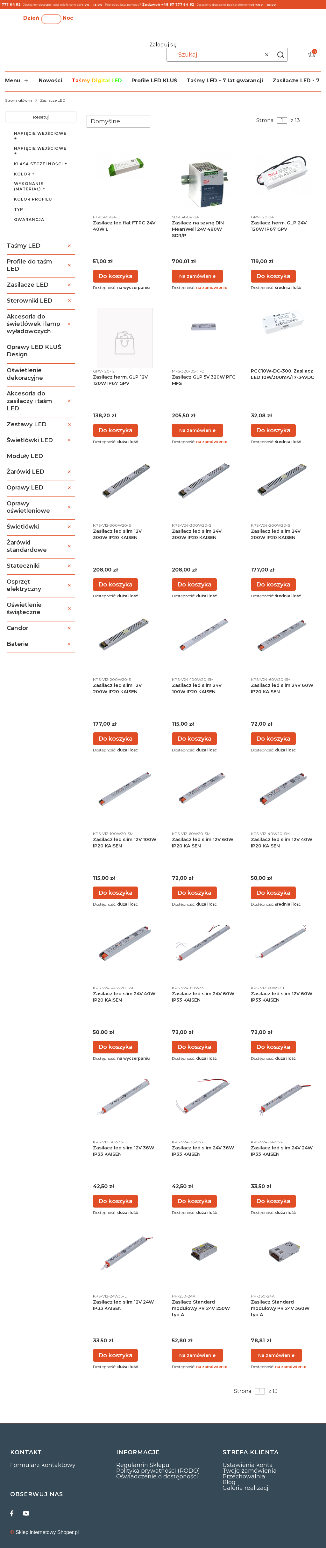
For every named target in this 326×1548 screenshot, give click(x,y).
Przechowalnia (244, 1476)
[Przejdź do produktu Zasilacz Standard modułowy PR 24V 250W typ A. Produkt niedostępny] (204, 1251)
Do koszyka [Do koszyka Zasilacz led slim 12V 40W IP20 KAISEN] (273, 892)
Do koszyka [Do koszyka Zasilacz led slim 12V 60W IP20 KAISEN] (194, 892)
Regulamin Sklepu (142, 1465)
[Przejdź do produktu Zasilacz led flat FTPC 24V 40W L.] (125, 166)
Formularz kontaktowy (42, 1465)
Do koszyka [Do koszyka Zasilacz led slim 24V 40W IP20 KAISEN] (115, 1047)
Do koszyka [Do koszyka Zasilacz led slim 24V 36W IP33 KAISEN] (194, 1201)
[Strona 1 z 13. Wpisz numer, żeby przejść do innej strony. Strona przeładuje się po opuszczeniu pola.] (282, 120)
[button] (280, 54)
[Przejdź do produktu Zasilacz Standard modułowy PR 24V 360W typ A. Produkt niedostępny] (283, 1251)
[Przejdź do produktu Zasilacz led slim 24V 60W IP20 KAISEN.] (283, 635)
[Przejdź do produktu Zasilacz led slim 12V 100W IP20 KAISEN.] (125, 789)
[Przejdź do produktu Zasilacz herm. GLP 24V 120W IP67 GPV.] (283, 174)
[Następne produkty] (293, 1391)
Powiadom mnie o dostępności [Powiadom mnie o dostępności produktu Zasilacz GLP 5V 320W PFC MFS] (197, 430)
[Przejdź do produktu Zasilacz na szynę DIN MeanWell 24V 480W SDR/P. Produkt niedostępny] (204, 182)
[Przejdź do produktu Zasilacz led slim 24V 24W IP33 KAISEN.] (283, 1097)
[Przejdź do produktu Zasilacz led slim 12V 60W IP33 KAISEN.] (283, 943)
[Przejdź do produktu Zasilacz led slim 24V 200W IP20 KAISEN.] (283, 480)
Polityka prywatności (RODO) (158, 1470)
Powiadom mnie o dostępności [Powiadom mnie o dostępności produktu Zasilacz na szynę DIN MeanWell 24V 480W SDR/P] (197, 276)
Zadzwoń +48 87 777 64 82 (174, 5)
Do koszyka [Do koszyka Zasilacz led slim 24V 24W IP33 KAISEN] (273, 1201)
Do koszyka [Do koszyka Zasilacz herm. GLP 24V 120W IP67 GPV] (273, 276)
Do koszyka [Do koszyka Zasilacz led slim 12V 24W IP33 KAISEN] (115, 1355)
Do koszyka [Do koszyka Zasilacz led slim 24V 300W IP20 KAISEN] (194, 584)
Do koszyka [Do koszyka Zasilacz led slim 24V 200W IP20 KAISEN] (273, 584)
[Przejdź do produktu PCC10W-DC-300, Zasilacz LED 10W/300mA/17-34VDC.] (283, 322)
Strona (264, 120)
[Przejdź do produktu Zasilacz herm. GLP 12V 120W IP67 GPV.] (125, 342)
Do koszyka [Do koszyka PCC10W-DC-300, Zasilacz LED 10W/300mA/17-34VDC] (273, 430)
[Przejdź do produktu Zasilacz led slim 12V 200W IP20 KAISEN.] (125, 635)
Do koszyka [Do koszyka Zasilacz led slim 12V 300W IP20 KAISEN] (115, 584)
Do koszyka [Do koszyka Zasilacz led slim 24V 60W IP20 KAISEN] (273, 738)
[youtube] (26, 1513)
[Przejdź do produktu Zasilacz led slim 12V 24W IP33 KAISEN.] (125, 1251)
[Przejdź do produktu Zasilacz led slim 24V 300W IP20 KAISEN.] (204, 480)
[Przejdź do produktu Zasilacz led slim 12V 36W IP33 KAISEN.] (125, 1097)
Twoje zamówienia (250, 1470)
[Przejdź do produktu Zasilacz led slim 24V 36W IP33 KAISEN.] (204, 1097)
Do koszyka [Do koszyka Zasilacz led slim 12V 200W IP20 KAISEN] (115, 738)
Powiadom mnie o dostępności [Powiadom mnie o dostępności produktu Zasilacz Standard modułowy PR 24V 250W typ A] (197, 1355)
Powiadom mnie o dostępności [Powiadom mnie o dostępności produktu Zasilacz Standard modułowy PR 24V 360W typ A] (276, 1355)
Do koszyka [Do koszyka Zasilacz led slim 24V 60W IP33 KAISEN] (194, 1047)
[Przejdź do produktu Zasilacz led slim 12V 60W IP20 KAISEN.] (204, 789)
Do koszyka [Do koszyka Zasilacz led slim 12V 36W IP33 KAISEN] (115, 1201)
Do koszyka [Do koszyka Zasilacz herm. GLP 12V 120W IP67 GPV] (115, 430)
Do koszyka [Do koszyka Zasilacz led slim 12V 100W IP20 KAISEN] (115, 892)
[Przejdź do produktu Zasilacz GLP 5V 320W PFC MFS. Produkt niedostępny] (204, 326)
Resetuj (41, 117)
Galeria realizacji (246, 1487)
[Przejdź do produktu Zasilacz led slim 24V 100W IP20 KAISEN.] (204, 635)
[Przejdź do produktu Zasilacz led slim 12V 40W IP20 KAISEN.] (283, 789)
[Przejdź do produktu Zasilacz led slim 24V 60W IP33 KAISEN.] (204, 943)
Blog (229, 1482)
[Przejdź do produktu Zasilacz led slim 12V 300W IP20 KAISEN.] (125, 480)
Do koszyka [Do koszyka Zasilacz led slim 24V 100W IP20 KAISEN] (194, 738)
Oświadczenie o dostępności (157, 1476)
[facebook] (13, 1513)
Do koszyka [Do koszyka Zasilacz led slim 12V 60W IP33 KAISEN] (273, 1047)
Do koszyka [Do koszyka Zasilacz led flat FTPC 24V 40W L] (115, 276)
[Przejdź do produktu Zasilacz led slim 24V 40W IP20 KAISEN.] (125, 943)
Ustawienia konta (248, 1465)
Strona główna (18, 100)
